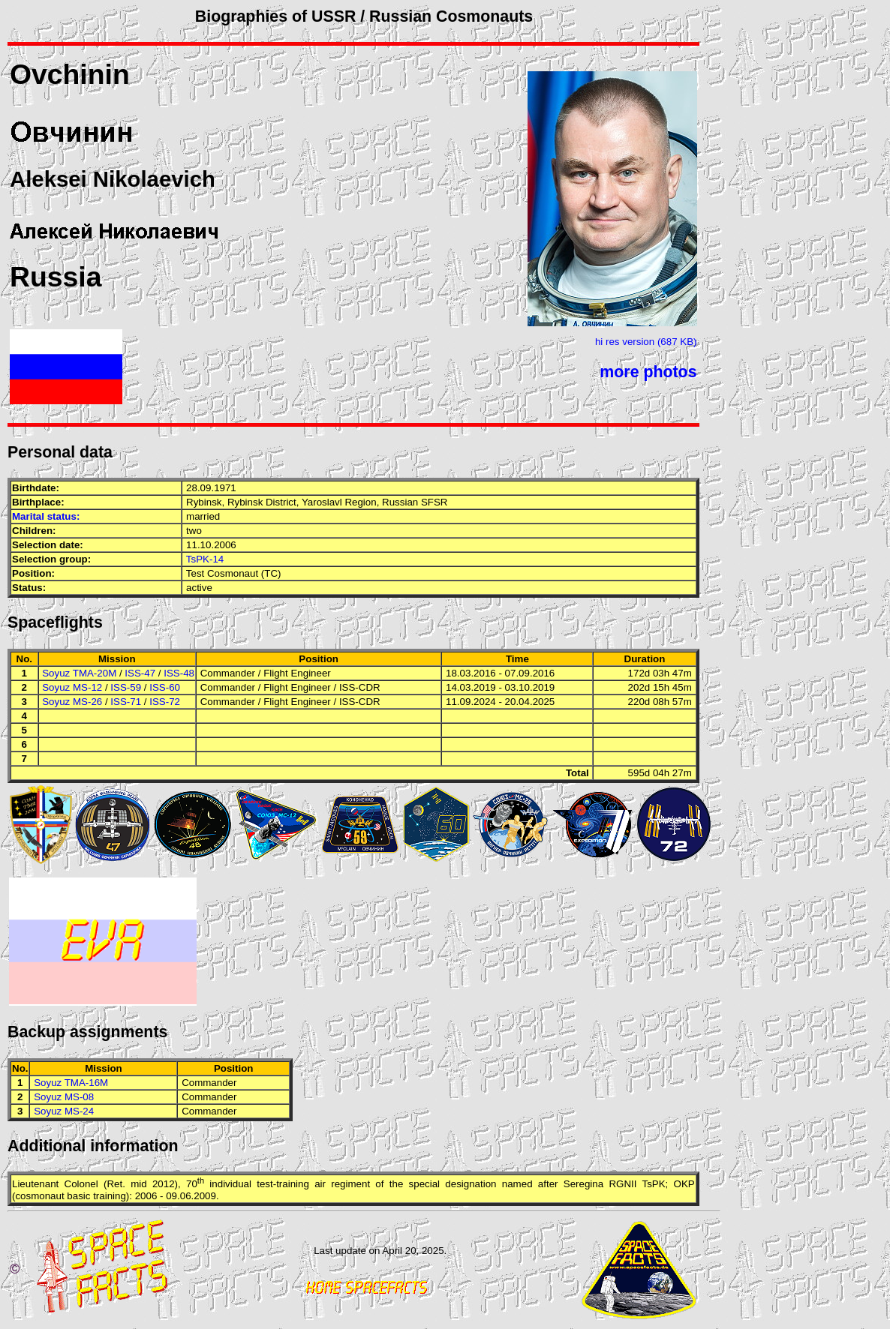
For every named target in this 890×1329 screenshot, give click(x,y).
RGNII (622, 1184)
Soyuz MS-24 (64, 1111)
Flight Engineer (297, 673)
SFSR (434, 502)
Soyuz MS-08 (64, 1096)
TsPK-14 (205, 559)
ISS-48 (179, 673)
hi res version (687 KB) (646, 341)
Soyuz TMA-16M (71, 1082)
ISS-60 (164, 687)
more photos (648, 372)
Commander (227, 673)
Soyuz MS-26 (72, 701)
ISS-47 (140, 673)
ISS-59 (125, 687)
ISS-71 (125, 701)
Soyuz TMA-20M (79, 673)
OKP (684, 1184)
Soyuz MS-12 (72, 687)
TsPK (654, 1184)
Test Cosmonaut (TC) (233, 573)
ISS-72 (164, 701)
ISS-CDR (359, 687)
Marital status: (46, 516)
